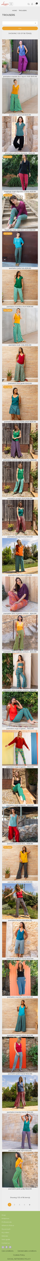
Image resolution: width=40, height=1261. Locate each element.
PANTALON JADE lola (17, 268)
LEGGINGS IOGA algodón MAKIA (17, 192)
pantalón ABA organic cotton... (17, 613)
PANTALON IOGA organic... (17, 729)
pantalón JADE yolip (16, 1189)
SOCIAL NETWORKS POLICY (19, 1259)
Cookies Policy (19, 1255)
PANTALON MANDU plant (17, 1035)
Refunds (5, 1236)
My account (6, 1229)
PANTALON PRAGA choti (17, 498)
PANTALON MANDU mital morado (16, 460)
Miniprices (5, 1218)
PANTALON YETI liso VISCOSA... (17, 153)
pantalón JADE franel (17, 1074)
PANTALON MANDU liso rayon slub (17, 76)
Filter (20, 28)
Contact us (6, 1243)
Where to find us (8, 1225)
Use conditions (7, 1251)
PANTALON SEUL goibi (16, 383)
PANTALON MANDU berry (17, 1112)
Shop (4, 1215)
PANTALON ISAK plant (16, 575)
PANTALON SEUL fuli (16, 115)
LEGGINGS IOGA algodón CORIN (17, 230)
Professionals (7, 1222)
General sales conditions (27, 1251)
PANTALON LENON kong (17, 882)
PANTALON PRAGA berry (16, 537)
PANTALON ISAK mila (17, 345)
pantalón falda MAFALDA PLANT (17, 422)
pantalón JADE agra (17, 1150)
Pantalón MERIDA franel (17, 959)
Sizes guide (6, 1239)
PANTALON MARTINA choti (17, 307)
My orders (5, 1232)
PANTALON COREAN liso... (17, 844)
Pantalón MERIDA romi (16, 997)
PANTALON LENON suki (17, 920)
